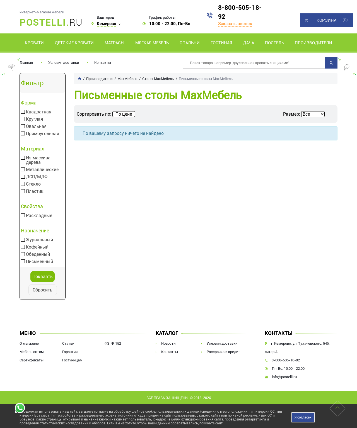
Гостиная (221, 42)
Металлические (42, 169)
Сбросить (42, 290)
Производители (313, 42)
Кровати (34, 42)
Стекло (33, 184)
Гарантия (70, 352)
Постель (274, 42)
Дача (248, 42)
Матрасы (114, 42)
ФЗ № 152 (113, 343)
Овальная (36, 126)
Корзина (326, 20)
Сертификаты (32, 360)
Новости (168, 343)
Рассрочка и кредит (223, 352)
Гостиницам (72, 360)
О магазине (29, 343)
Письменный (39, 261)
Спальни (190, 42)
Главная (26, 62)
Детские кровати (74, 42)
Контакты (102, 62)
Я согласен (303, 417)
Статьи (68, 343)
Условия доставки (63, 62)
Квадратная (38, 112)
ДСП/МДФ (36, 177)
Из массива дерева (38, 160)
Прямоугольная (42, 134)
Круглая (34, 119)
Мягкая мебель (152, 42)
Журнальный (39, 240)
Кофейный (37, 247)
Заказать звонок (235, 23)
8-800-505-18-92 (240, 12)
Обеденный (38, 254)
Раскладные (39, 215)
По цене (123, 114)
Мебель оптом (32, 352)
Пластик (35, 191)
